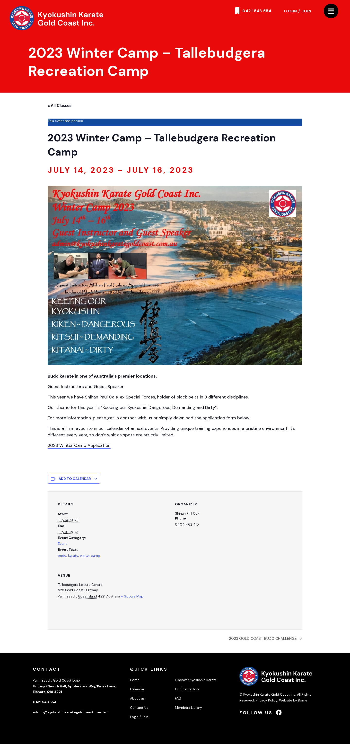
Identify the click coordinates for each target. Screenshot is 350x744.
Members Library (188, 707)
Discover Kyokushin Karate (196, 680)
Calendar (137, 689)
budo (62, 555)
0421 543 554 (256, 10)
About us (137, 698)
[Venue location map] (233, 596)
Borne (302, 700)
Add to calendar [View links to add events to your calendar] (75, 478)
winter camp (90, 555)
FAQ (178, 698)
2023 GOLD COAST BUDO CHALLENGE (263, 638)
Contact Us (139, 707)
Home (135, 680)
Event (62, 543)
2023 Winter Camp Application (79, 445)
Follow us (261, 713)
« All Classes (59, 106)
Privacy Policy (266, 700)
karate (73, 555)
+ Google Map (132, 596)
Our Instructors (187, 689)
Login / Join (297, 11)
